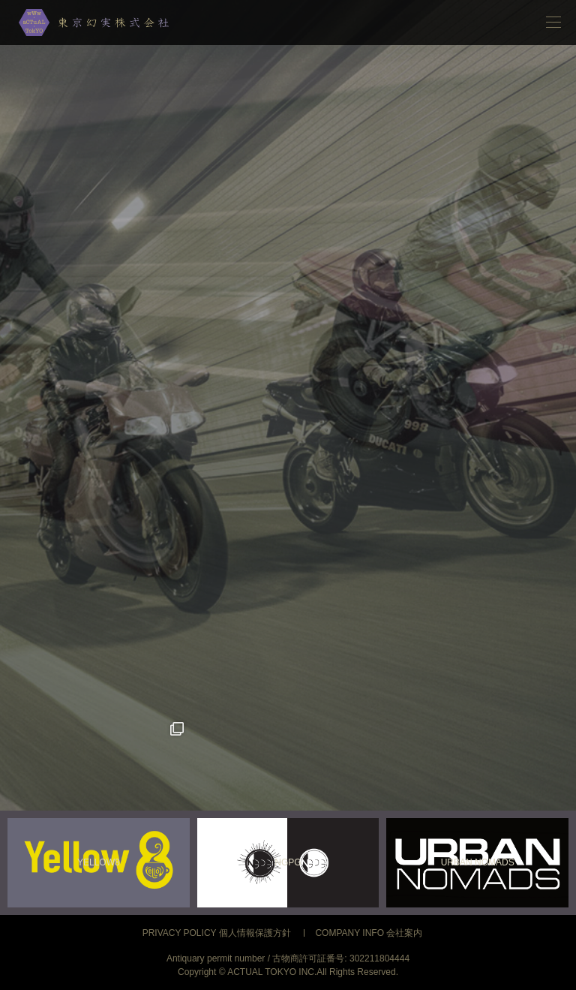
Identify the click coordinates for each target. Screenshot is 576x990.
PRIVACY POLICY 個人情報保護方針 (216, 933)
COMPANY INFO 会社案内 (368, 933)
